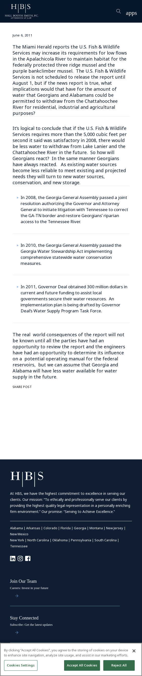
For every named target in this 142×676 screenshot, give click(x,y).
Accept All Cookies (82, 665)
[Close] (133, 650)
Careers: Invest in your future (29, 588)
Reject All (119, 665)
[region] (71, 659)
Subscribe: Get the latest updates (31, 624)
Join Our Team (23, 581)
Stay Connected (24, 617)
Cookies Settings (21, 665)
